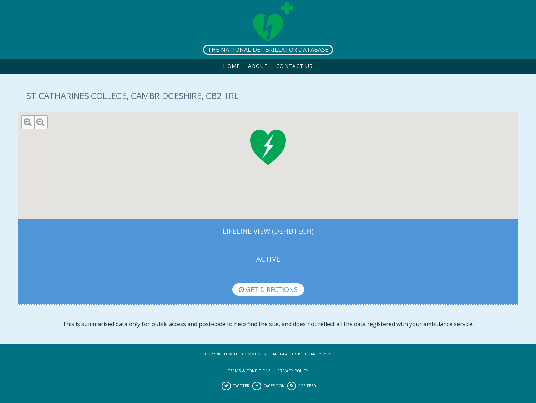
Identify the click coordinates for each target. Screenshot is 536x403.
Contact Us (294, 66)
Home (231, 66)
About (258, 66)
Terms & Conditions (249, 370)
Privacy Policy (292, 370)
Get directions (268, 289)
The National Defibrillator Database (268, 50)
